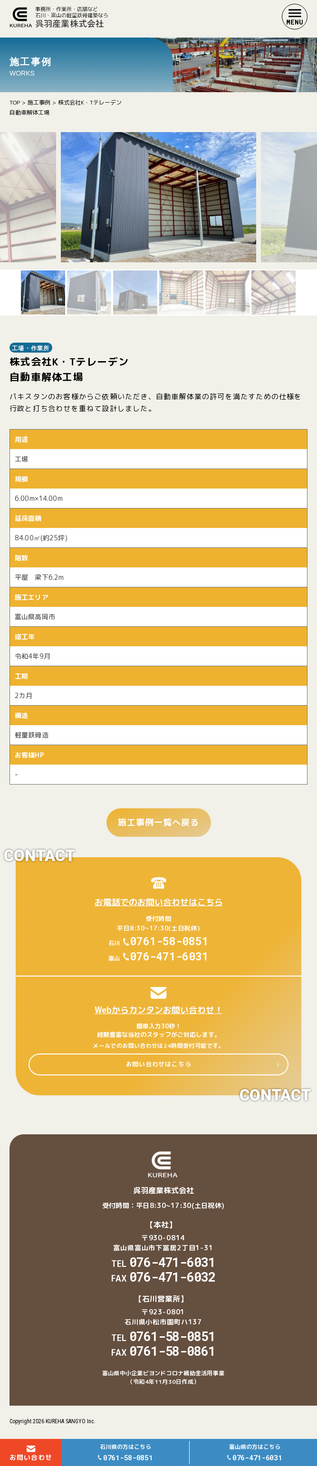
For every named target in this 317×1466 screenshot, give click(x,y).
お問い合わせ (31, 1454)
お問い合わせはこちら (159, 1064)
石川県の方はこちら (125, 1453)
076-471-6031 (169, 956)
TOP (15, 102)
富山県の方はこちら (254, 1453)
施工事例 (39, 102)
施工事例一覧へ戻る (159, 822)
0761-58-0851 (169, 941)
